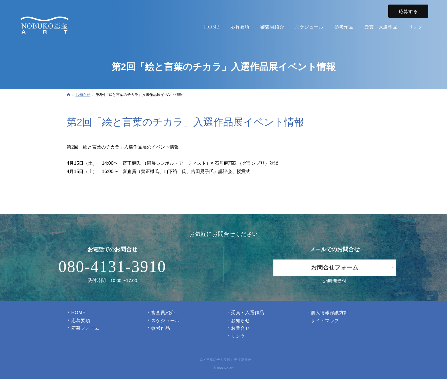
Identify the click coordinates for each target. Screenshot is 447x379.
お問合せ (240, 328)
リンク (238, 336)
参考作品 (160, 328)
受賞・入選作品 (247, 312)
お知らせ (240, 320)
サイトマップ (325, 320)
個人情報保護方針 (330, 312)
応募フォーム (85, 328)
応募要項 (80, 320)
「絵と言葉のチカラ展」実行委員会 (223, 360)
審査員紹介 (163, 312)
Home (78, 312)
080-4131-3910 (112, 266)
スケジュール (165, 320)
